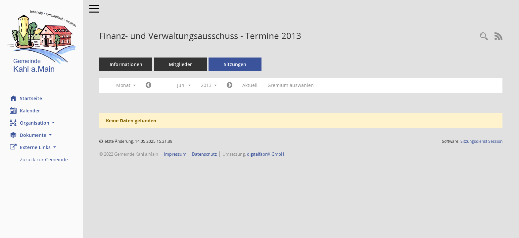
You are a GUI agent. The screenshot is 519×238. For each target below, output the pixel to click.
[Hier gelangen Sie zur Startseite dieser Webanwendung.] (41, 43)
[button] (41, 123)
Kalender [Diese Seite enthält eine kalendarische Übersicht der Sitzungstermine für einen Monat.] (25, 110)
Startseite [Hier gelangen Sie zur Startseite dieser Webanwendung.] (26, 98)
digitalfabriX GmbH (265, 154)
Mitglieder (180, 64)
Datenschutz (204, 154)
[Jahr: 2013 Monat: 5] (148, 85)
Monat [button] (126, 85)
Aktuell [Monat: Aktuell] (250, 85)
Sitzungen (235, 64)
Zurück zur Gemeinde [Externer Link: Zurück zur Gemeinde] (44, 159)
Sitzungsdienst (481, 141)
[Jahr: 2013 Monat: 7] (229, 85)
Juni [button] (184, 85)
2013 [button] (209, 85)
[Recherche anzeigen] (484, 36)
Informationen (126, 64)
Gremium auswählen (290, 85)
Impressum (175, 154)
